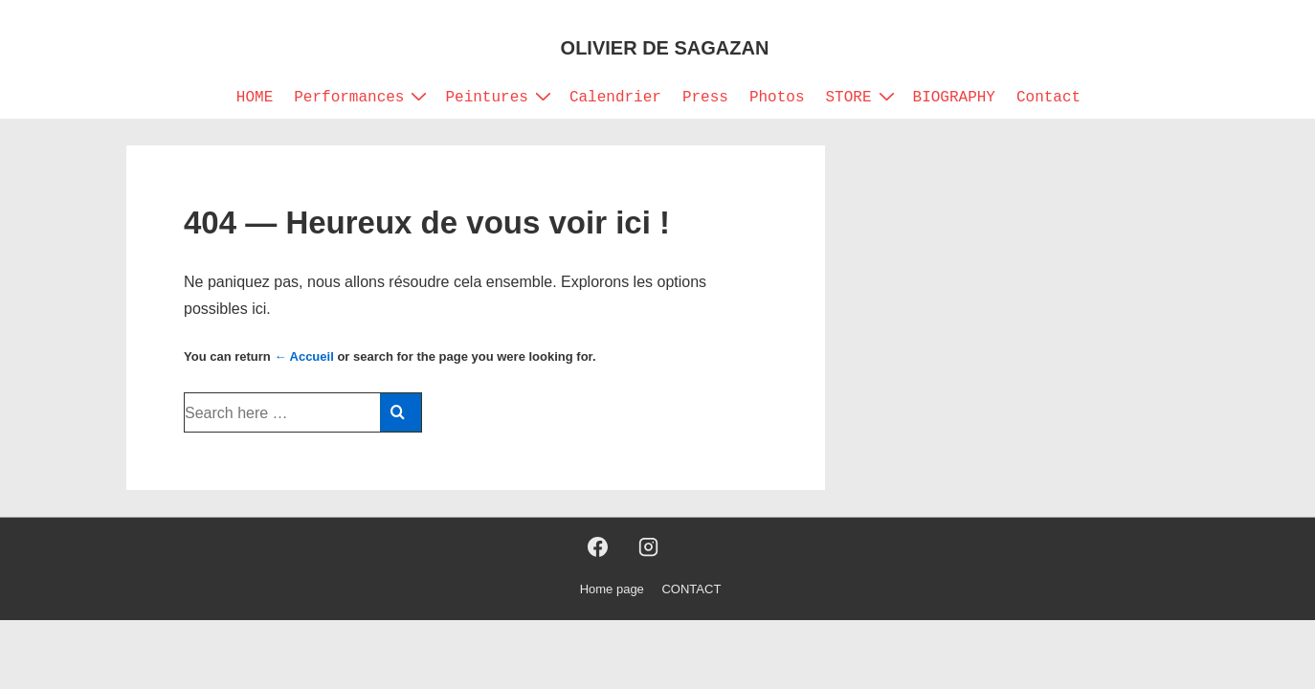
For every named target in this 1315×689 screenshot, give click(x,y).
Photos (777, 97)
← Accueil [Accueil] (303, 356)
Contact (1048, 97)
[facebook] (598, 547)
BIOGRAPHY (954, 97)
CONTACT (691, 589)
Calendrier (615, 97)
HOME (254, 97)
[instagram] (648, 547)
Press (705, 97)
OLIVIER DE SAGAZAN (665, 47)
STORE (863, 96)
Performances (363, 96)
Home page (612, 589)
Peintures (500, 96)
